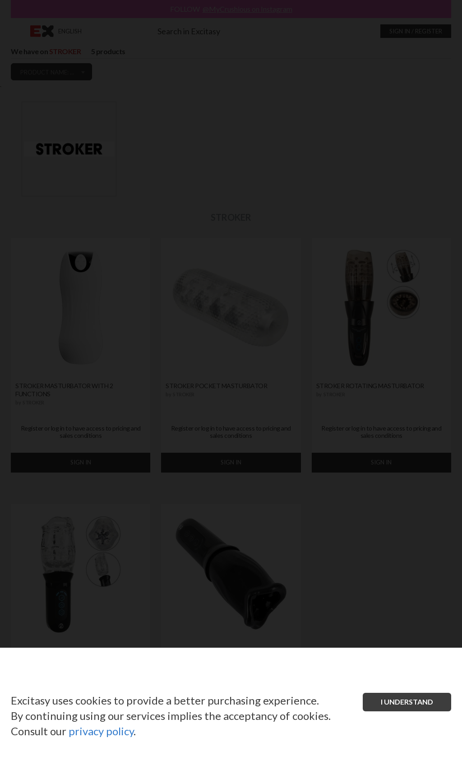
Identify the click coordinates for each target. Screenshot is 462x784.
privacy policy (101, 731)
